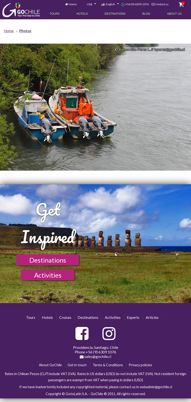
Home (73, 4)
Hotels (82, 14)
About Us (174, 14)
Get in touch (77, 365)
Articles (152, 317)
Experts (133, 317)
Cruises (65, 317)
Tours (55, 14)
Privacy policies (140, 365)
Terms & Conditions (108, 365)
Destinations (115, 14)
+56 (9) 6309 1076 (135, 4)
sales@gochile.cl (95, 356)
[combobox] (89, 4)
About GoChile (50, 365)
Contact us (162, 4)
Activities (48, 275)
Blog (146, 14)
